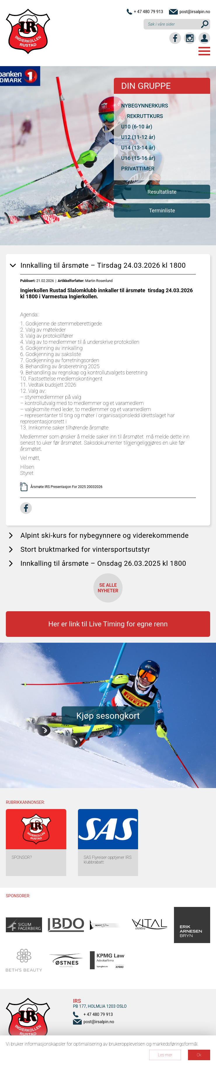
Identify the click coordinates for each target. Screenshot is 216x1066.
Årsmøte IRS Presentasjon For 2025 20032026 (67, 487)
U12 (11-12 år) (138, 137)
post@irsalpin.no (195, 11)
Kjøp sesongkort (108, 716)
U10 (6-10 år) (136, 127)
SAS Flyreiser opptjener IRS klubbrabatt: (108, 859)
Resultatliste (161, 192)
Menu (204, 51)
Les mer (165, 1055)
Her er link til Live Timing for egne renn (108, 624)
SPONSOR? (22, 857)
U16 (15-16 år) (138, 158)
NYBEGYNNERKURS (144, 106)
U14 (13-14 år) (138, 148)
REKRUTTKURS (145, 116)
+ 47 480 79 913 (148, 11)
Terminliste (162, 210)
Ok (199, 1055)
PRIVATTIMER (137, 168)
